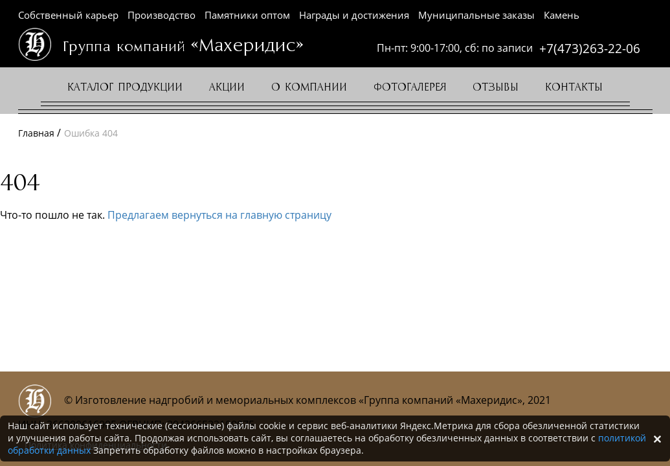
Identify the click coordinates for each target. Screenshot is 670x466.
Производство (161, 14)
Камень (561, 14)
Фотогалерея (410, 87)
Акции (227, 87)
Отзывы (496, 87)
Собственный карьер (68, 14)
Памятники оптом (247, 14)
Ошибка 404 (91, 133)
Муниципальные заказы (476, 14)
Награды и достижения (354, 14)
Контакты (574, 87)
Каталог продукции (125, 87)
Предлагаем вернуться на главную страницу (219, 215)
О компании (309, 87)
